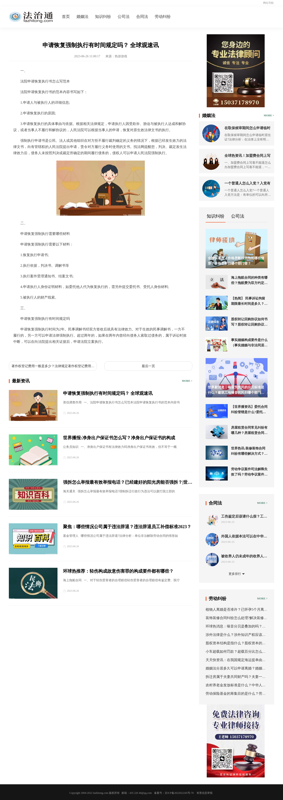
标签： (18, 352)
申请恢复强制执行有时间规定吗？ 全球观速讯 (108, 393)
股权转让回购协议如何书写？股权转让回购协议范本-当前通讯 (249, 322)
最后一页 (148, 366)
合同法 (142, 16)
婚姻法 (82, 16)
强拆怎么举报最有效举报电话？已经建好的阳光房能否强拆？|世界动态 (127, 482)
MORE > (187, 380)
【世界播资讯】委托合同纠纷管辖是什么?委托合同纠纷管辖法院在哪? (249, 410)
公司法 (124, 16)
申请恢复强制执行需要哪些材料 (49, 352)
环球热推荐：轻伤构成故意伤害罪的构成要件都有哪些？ (118, 571)
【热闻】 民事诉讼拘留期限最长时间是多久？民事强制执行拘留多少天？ (249, 301)
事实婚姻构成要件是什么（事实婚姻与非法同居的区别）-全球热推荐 (249, 343)
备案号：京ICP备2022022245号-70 (174, 792)
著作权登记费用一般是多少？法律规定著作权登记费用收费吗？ (52, 366)
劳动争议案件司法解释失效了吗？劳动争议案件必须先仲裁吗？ (249, 472)
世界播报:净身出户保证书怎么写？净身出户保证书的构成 (119, 437)
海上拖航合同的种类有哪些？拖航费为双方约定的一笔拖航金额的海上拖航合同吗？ (249, 281)
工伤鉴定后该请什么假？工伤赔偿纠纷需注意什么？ (244, 516)
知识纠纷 (103, 16)
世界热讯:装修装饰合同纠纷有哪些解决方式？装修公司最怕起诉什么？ (249, 451)
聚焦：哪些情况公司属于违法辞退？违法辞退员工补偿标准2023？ (127, 526)
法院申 (80, 352)
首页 (66, 16)
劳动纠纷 (163, 16)
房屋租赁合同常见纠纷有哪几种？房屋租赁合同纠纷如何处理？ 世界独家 (249, 430)
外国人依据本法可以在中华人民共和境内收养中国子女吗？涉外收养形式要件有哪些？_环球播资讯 (244, 536)
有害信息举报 (204, 792)
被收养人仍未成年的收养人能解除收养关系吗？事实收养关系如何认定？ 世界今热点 (244, 556)
